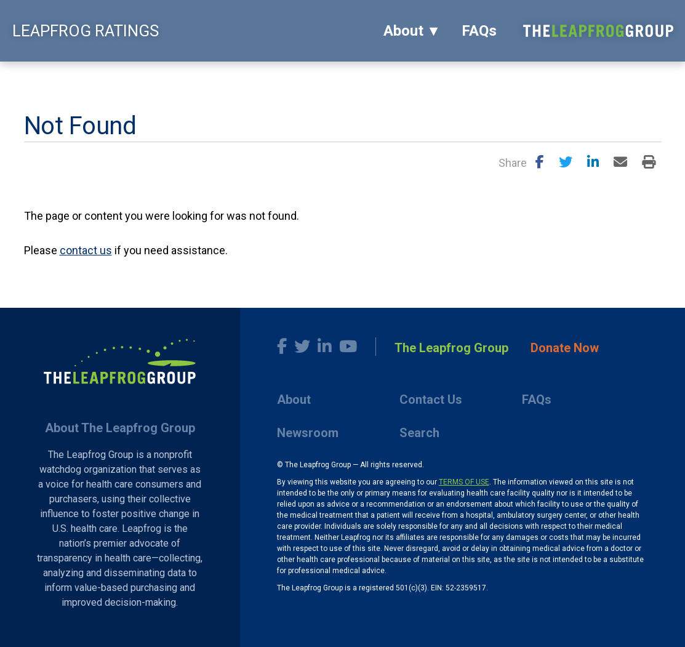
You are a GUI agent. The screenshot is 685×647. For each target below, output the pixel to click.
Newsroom (307, 432)
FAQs (479, 30)
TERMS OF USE (464, 482)
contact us (86, 250)
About (403, 30)
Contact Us (430, 399)
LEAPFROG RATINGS (85, 31)
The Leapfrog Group (451, 347)
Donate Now (565, 347)
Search (419, 432)
